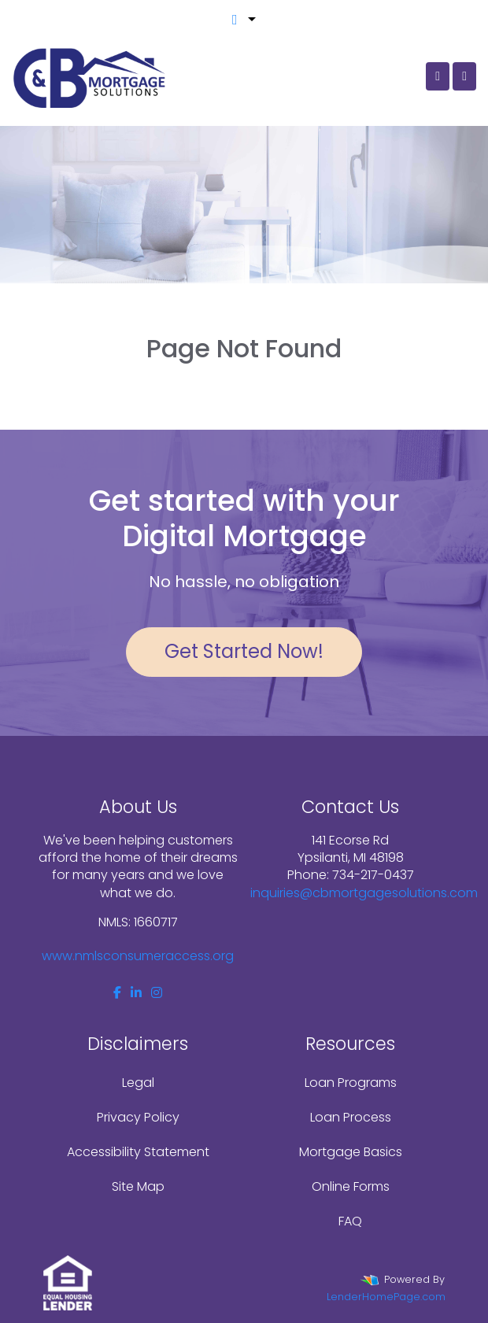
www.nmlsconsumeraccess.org (138, 956)
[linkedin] (136, 993)
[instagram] (156, 993)
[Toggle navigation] (464, 76)
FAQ (350, 1221)
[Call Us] (437, 76)
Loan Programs (351, 1083)
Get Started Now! (244, 651)
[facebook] (117, 993)
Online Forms (351, 1186)
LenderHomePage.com (386, 1296)
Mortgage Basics (350, 1152)
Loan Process (350, 1117)
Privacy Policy (138, 1117)
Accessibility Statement (138, 1152)
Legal (138, 1083)
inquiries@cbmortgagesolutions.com (364, 893)
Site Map (138, 1186)
